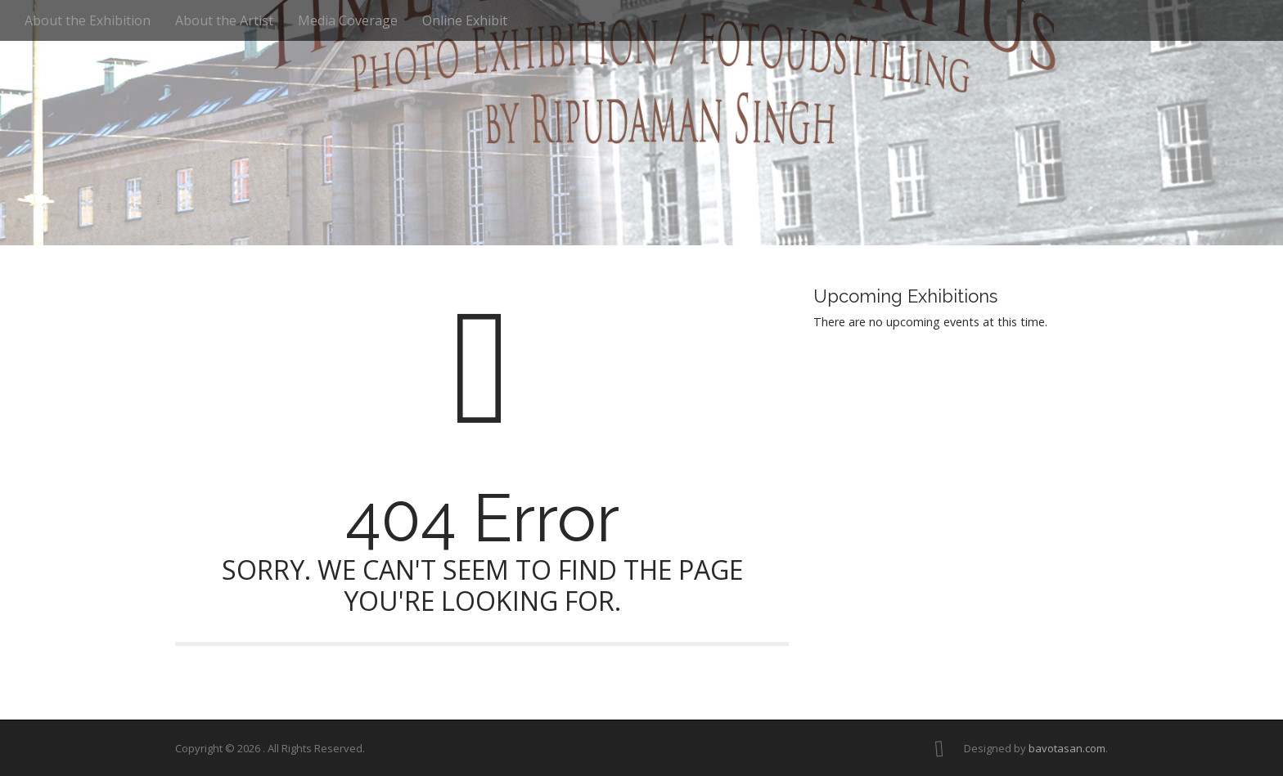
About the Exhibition (88, 20)
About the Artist (224, 20)
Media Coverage (348, 20)
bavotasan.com (1067, 748)
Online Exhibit (464, 20)
